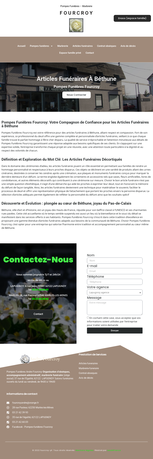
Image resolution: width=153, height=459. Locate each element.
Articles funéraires (83, 46)
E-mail (92, 266)
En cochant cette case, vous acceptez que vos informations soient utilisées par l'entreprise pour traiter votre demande (114, 321)
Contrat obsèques (106, 46)
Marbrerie (62, 46)
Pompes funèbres (41, 46)
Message (94, 298)
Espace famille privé (70, 52)
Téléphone (95, 277)
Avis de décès (128, 46)
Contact (90, 52)
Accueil (21, 46)
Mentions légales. (85, 450)
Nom (91, 255)
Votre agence (98, 287)
